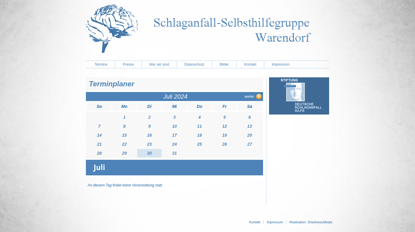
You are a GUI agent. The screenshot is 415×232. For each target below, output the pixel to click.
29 (124, 153)
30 (149, 153)
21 (99, 144)
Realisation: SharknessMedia (310, 222)
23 (149, 144)
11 (199, 126)
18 (199, 135)
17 (174, 135)
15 (124, 135)
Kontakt (250, 64)
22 (124, 144)
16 (149, 135)
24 (174, 144)
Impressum (280, 64)
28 (99, 153)
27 (249, 144)
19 (224, 135)
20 (249, 135)
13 (249, 126)
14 (99, 135)
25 (199, 144)
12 (224, 126)
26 (224, 144)
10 (174, 126)
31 (174, 153)
